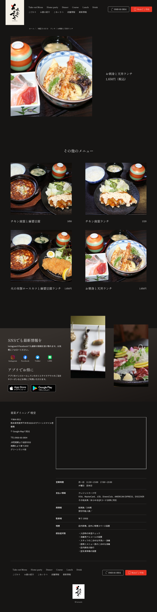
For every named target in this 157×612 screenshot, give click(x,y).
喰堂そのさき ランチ (46, 28)
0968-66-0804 (21, 437)
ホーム (31, 28)
